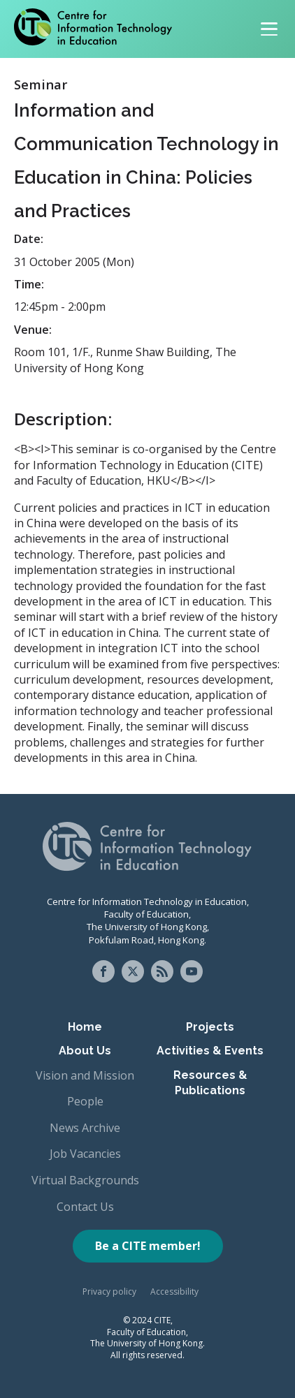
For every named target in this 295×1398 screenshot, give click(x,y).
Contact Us (85, 1206)
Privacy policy (109, 1291)
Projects (210, 1026)
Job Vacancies (85, 1153)
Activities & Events (210, 1050)
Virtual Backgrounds (85, 1180)
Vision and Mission (85, 1075)
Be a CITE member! (148, 1245)
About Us (85, 1050)
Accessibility (174, 1291)
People (85, 1101)
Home (85, 1026)
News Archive (85, 1127)
